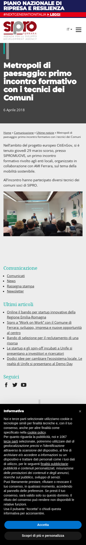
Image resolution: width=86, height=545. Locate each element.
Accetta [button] (43, 525)
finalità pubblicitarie (54, 464)
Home (7, 133)
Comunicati (16, 275)
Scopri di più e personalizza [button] (43, 535)
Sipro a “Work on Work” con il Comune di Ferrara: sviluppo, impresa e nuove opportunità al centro (44, 327)
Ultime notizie (45, 133)
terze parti (11, 441)
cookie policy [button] (37, 432)
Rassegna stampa (20, 286)
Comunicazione (24, 133)
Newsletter (15, 291)
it (68, 29)
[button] (80, 411)
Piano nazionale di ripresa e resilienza (33, 5)
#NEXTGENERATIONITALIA (31, 14)
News (11, 280)
